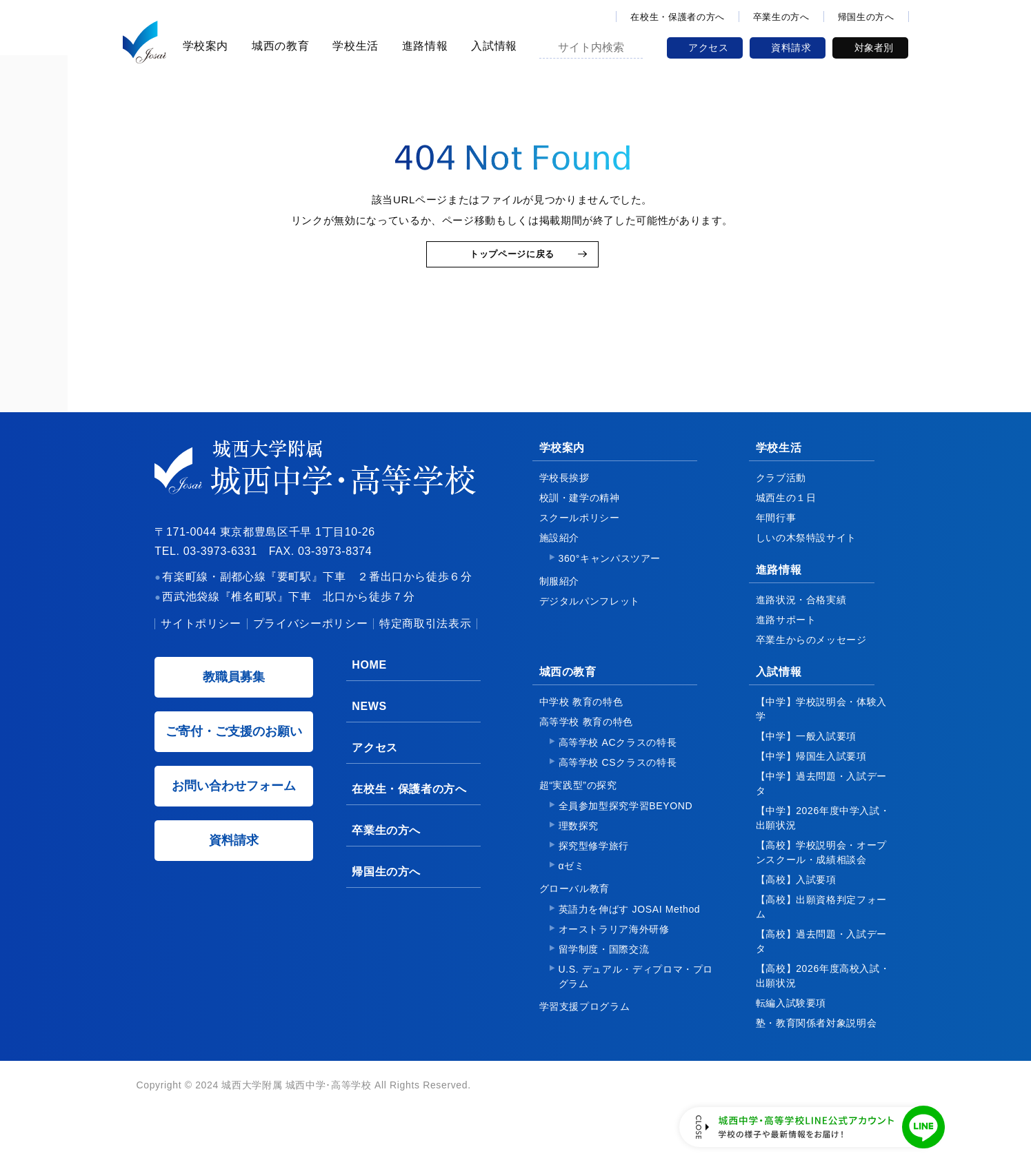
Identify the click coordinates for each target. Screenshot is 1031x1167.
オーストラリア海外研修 (614, 955)
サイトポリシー (201, 650)
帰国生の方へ (866, 16)
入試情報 (492, 46)
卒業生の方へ (781, 16)
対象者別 (873, 47)
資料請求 (791, 47)
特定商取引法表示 (425, 650)
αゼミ (572, 891)
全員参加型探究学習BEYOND (626, 832)
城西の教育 (278, 46)
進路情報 (423, 46)
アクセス (708, 47)
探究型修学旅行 (594, 871)
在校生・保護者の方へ (677, 16)
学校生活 (353, 46)
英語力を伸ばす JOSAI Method (630, 935)
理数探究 (579, 852)
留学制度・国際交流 (604, 975)
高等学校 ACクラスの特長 (618, 768)
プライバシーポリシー (310, 650)
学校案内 (204, 46)
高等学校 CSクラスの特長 (618, 788)
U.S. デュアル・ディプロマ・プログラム (636, 1002)
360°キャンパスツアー (610, 584)
